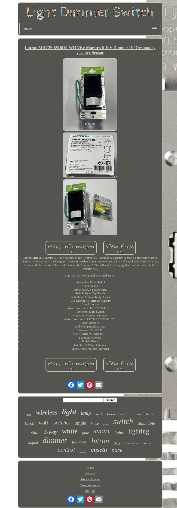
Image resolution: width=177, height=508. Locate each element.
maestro (125, 414)
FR (93, 491)
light (69, 412)
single (80, 423)
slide (35, 432)
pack (117, 450)
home (95, 424)
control (66, 449)
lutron (100, 441)
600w (150, 414)
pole (85, 432)
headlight (79, 443)
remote (82, 452)
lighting (138, 431)
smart (102, 431)
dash (29, 414)
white (70, 431)
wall (43, 423)
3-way (51, 432)
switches (61, 423)
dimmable (146, 423)
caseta (99, 449)
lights (119, 432)
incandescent (132, 443)
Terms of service (90, 485)
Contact (90, 473)
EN (87, 491)
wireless (46, 412)
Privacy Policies (90, 479)
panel (105, 424)
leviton (111, 414)
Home (90, 467)
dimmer (55, 440)
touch (98, 414)
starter (148, 443)
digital (33, 443)
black (29, 423)
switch (123, 421)
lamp (86, 413)
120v (138, 414)
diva (117, 443)
